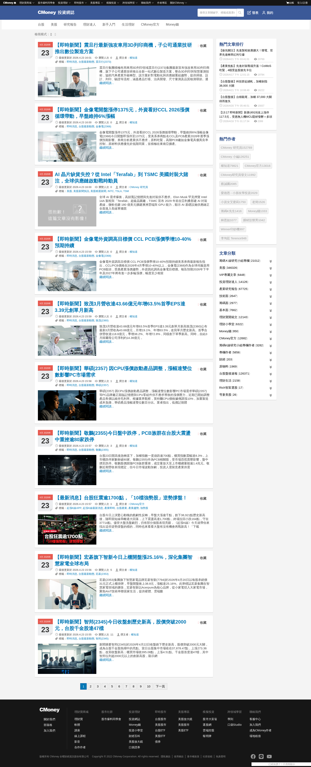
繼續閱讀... (106, 83)
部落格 (48, 725)
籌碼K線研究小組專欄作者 (241, 345)
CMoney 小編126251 (235, 156)
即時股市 (79, 2)
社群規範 (207, 756)
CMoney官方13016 (257, 165)
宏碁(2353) (102, 573)
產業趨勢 (133, 508)
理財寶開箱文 (234, 317)
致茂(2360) (102, 320)
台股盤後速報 (234, 373)
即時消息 (72, 61)
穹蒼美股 (228, 394)
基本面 (228, 310)
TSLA (118, 191)
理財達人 (89, 24)
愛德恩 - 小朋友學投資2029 (239, 193)
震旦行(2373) (103, 61)
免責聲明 (221, 756)
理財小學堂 (231, 324)
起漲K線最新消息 (93, 508)
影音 (77, 741)
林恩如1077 (229, 220)
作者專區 (162, 2)
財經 (226, 359)
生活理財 (128, 24)
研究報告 (70, 24)
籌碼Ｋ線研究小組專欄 (240, 260)
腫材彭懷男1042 (254, 220)
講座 (77, 730)
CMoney (9, 2)
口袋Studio (235, 725)
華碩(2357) (102, 385)
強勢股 (144, 508)
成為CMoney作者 (261, 730)
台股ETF (160, 730)
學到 (230, 719)
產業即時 (109, 508)
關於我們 (49, 719)
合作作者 (80, 747)
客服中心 (255, 719)
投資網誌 (134, 719)
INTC (111, 191)
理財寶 (78, 719)
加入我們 (49, 730)
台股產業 (121, 508)
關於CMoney (177, 2)
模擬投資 (111, 2)
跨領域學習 (129, 2)
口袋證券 (134, 747)
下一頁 (160, 686)
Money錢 (172, 24)
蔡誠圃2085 (229, 184)
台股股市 (160, 719)
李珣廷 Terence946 (234, 238)
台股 (41, 24)
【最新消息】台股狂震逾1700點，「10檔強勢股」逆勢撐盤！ (121, 497)
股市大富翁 (210, 719)
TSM (126, 191)
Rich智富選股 (231, 387)
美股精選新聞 (98, 191)
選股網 (207, 725)
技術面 (228, 296)
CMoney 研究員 (139, 187)
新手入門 (108, 24)
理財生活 (230, 380)
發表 (253, 12)
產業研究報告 (234, 289)
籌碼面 (228, 303)
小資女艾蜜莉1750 (233, 202)
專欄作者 (230, 352)
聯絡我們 (146, 2)
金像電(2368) (103, 126)
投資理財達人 (234, 281)
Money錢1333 (257, 211)
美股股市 (160, 725)
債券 (158, 741)
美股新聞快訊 (81, 191)
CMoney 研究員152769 (236, 147)
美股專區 (95, 2)
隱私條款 (166, 756)
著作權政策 (193, 756)
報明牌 (207, 736)
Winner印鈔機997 (233, 229)
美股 (54, 24)
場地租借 (255, 736)
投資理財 (63, 2)
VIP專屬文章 (232, 274)
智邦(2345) (102, 638)
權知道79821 (229, 165)
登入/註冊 (302, 2)
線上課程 (80, 736)
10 (148, 686)
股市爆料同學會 (46, 2)
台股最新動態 (86, 61)
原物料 (228, 366)
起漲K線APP (74, 508)
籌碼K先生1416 (231, 211)
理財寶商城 (25, 2)
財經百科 (134, 736)
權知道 (133, 57)
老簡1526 (258, 202)
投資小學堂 (136, 730)
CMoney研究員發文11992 (238, 174)
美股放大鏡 (136, 741)
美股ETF (160, 736)
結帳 (290, 2)
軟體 (77, 725)
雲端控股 (208, 730)
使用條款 (179, 756)
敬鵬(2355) (102, 449)
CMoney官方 (150, 24)
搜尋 (240, 13)
